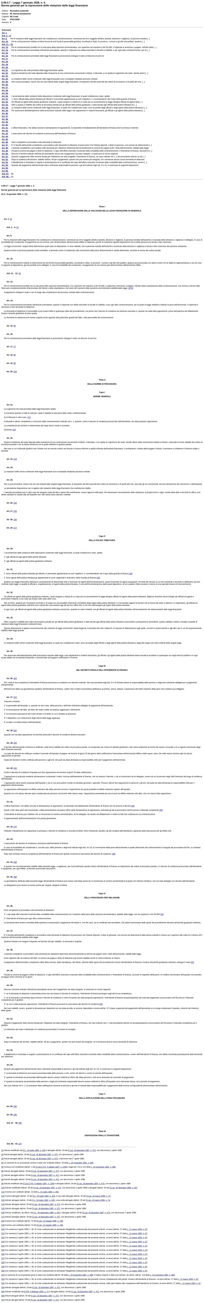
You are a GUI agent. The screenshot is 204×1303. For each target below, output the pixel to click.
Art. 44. (8, 862)
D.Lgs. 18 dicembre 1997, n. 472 (82, 1150)
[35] (15, 1115)
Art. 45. (8, 877)
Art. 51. (8, 1019)
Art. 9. (8, 236)
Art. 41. (8, 802)
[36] (20, 1123)
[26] (161, 810)
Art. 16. (8, 334)
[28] (113, 854)
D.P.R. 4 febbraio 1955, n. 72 (36, 1292)
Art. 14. (8, 300)
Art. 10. (8, 259)
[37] (20, 1144)
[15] (15, 511)
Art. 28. (8, 519)
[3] (19, 273)
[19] (98, 578)
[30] (15, 877)
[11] (29, 417)
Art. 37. (8, 697)
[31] (162, 914)
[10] (15, 371)
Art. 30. (8, 549)
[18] (130, 573)
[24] (15, 768)
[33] (100, 1004)
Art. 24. (8, 467)
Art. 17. (8, 347)
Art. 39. (8, 743)
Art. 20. (8, 371)
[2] (17, 227)
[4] (129, 288)
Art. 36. (8, 678)
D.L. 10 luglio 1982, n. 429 (34, 1150)
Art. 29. (8, 528)
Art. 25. (8, 480)
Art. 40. (8, 768)
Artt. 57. (9, 1123)
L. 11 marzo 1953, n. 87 (137, 1229)
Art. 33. (8, 618)
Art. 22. (8, 438)
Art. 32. (8, 592)
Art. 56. (8, 1115)
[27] (15, 827)
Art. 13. (8, 282)
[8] (15, 355)
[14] (15, 503)
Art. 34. (8, 639)
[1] (11, 219)
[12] (14, 430)
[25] (133, 806)
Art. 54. (8, 1065)
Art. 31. (8, 569)
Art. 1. (6, 219)
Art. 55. (8, 1106)
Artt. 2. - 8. (10, 227)
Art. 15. (8, 326)
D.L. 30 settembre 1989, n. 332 (46, 1213)
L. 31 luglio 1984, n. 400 (48, 1192)
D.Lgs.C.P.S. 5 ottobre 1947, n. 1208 (51, 1167)
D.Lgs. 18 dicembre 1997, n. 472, (44, 1159)
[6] (15, 326)
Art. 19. (8, 363)
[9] (15, 363)
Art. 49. (8, 970)
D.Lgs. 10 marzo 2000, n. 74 (98, 1196)
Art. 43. (8, 839)
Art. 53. (8, 1050)
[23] (15, 743)
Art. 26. (8, 503)
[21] (15, 697)
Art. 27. (8, 511)
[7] (15, 347)
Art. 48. (8, 950)
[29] (15, 862)
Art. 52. (8, 1038)
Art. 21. (8, 405)
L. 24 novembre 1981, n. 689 (81, 1163)
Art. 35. (8, 651)
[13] (15, 459)
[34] (15, 1106)
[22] (15, 730)
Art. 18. (8, 355)
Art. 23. (8, 459)
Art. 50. (8, 985)
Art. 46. (8, 906)
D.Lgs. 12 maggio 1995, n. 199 (50, 1221)
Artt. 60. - (9, 1144)
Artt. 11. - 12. (11, 273)
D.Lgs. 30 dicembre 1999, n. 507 (123, 1188)
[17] (15, 528)
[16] (15, 519)
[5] (132, 288)
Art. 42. (8, 827)
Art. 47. (8, 931)
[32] (192, 962)
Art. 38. (8, 730)
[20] (15, 678)
